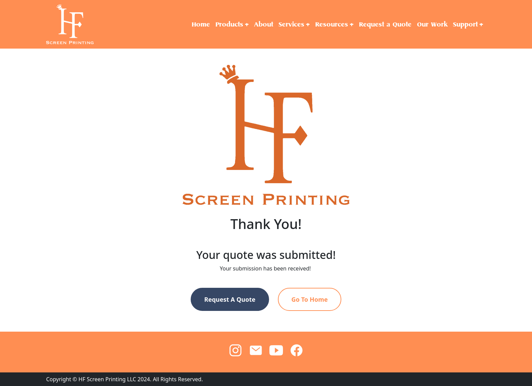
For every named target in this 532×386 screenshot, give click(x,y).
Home (201, 24)
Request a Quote (385, 24)
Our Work (432, 24)
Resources (331, 24)
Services (291, 24)
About (263, 24)
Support (465, 24)
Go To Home (309, 299)
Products (229, 24)
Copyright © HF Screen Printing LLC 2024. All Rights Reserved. (124, 379)
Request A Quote (229, 299)
